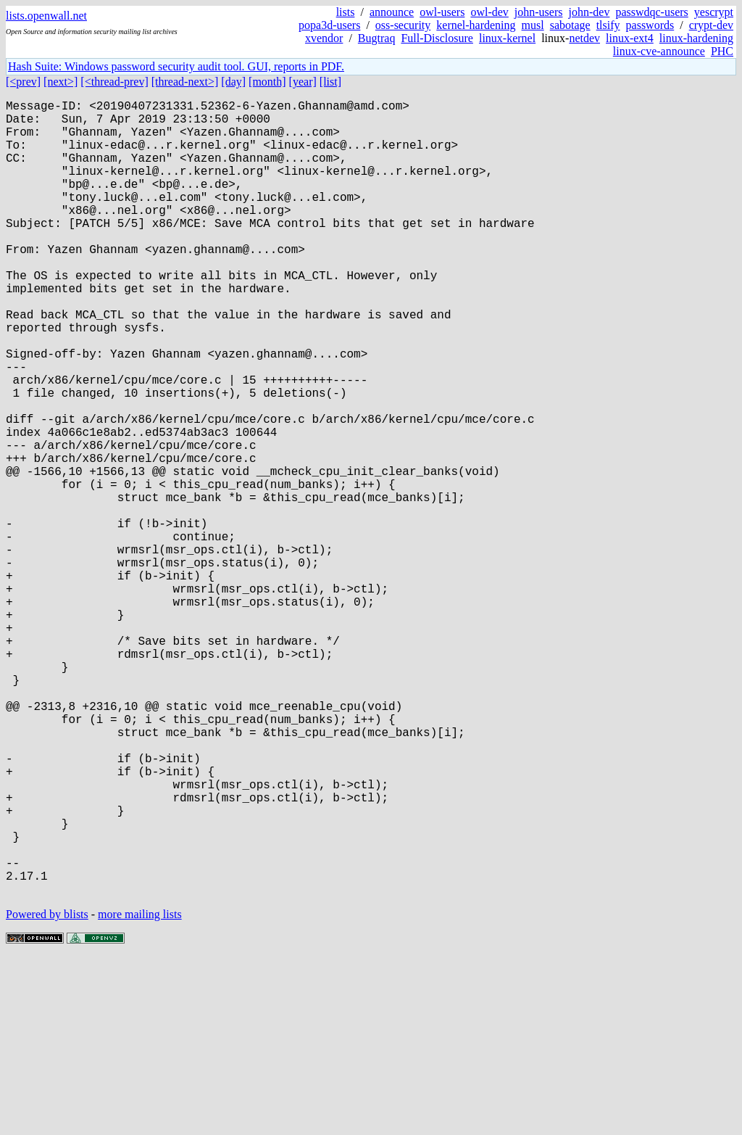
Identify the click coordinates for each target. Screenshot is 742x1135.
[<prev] (23, 81)
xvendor (324, 38)
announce (392, 12)
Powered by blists (47, 1091)
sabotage (570, 25)
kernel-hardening (475, 25)
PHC (722, 51)
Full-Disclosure (437, 38)
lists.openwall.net (46, 15)
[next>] (60, 81)
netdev (584, 38)
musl (533, 25)
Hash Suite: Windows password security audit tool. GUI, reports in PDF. (176, 66)
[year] (303, 81)
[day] (233, 81)
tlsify (608, 25)
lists (345, 12)
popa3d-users (329, 25)
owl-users (442, 12)
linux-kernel (507, 38)
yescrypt (713, 12)
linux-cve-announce (659, 51)
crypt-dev (711, 25)
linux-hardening (696, 38)
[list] (330, 81)
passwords (650, 25)
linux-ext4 (630, 38)
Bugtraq (377, 38)
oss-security (402, 25)
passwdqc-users (651, 12)
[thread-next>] (185, 81)
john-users (538, 12)
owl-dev (489, 12)
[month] (267, 81)
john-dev (589, 12)
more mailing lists (140, 1091)
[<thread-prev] (114, 81)
